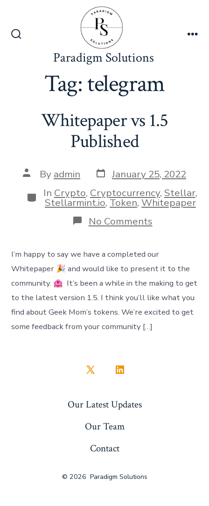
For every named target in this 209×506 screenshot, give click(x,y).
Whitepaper (168, 202)
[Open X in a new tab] (90, 370)
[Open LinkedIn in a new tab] (120, 370)
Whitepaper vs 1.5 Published (104, 131)
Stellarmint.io (75, 202)
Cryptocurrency (125, 192)
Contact (104, 448)
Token (123, 202)
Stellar (179, 192)
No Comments (121, 221)
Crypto (70, 192)
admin (67, 174)
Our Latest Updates (105, 404)
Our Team (105, 426)
